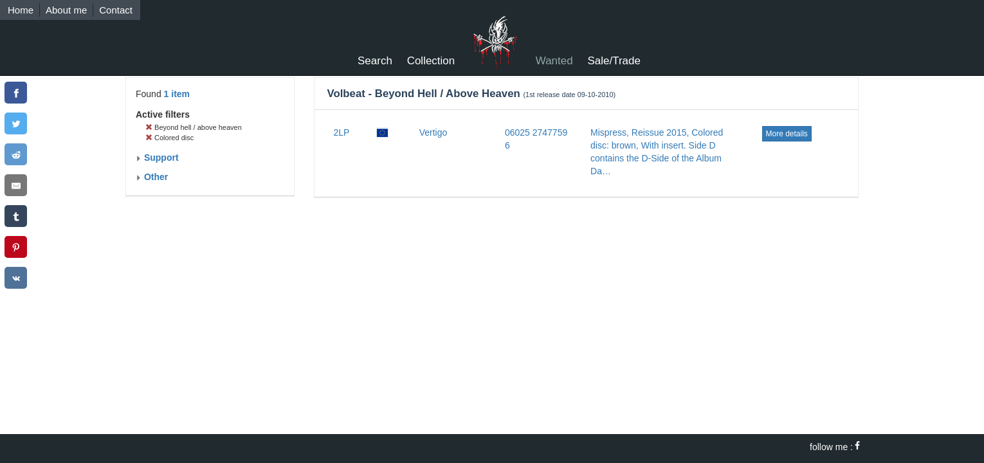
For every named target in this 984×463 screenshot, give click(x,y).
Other (152, 177)
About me (66, 10)
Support (157, 157)
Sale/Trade (614, 61)
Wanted (554, 61)
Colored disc (169, 137)
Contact (115, 10)
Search (375, 61)
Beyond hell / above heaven (193, 127)
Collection (431, 61)
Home (20, 10)
